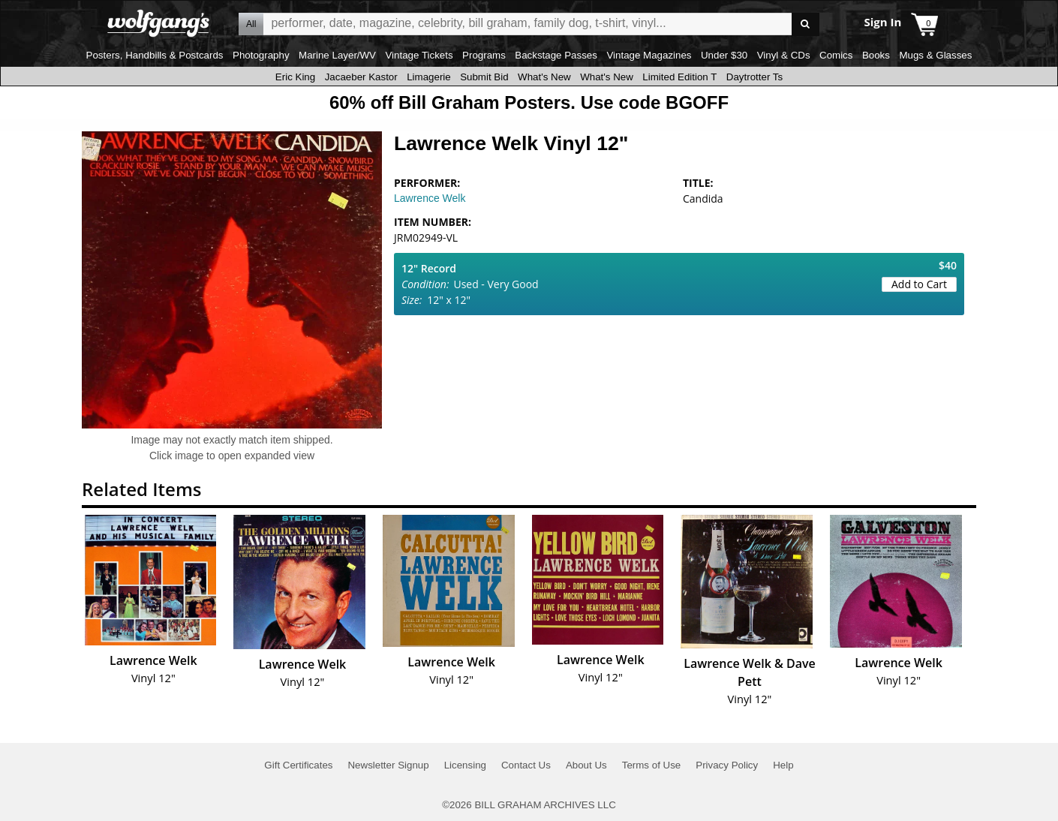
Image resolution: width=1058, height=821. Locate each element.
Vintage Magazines (648, 55)
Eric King (295, 77)
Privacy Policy (727, 765)
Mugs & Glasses (935, 55)
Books (876, 55)
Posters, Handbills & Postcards (155, 55)
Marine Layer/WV (337, 55)
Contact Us (526, 765)
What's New (544, 77)
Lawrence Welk (429, 198)
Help (783, 765)
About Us (586, 765)
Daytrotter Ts (754, 77)
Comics (835, 55)
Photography (261, 55)
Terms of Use (651, 765)
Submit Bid (484, 77)
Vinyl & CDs (783, 55)
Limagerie (429, 77)
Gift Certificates (298, 765)
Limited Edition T (679, 77)
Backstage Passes (556, 55)
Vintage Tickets (418, 55)
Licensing (465, 765)
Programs (484, 55)
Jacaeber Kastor (361, 77)
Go (805, 24)
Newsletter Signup (387, 765)
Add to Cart (919, 284)
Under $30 (724, 55)
